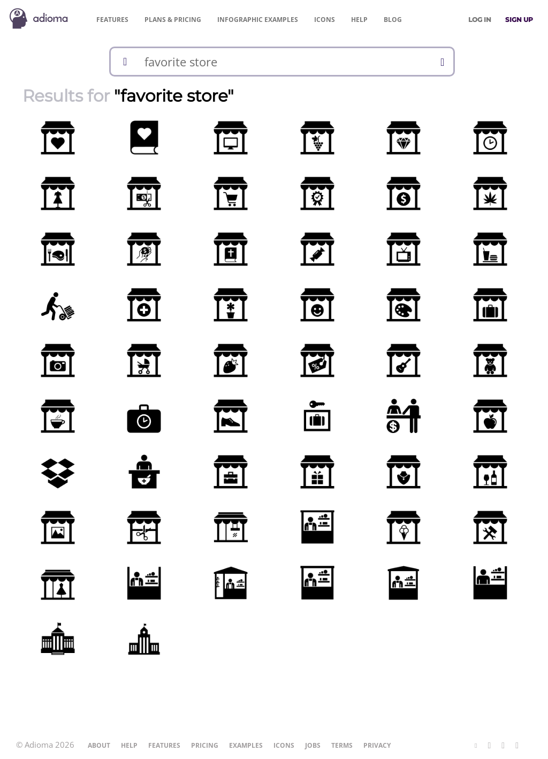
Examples (257, 19)
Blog (393, 19)
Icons (324, 19)
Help (359, 19)
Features (112, 19)
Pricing (172, 19)
